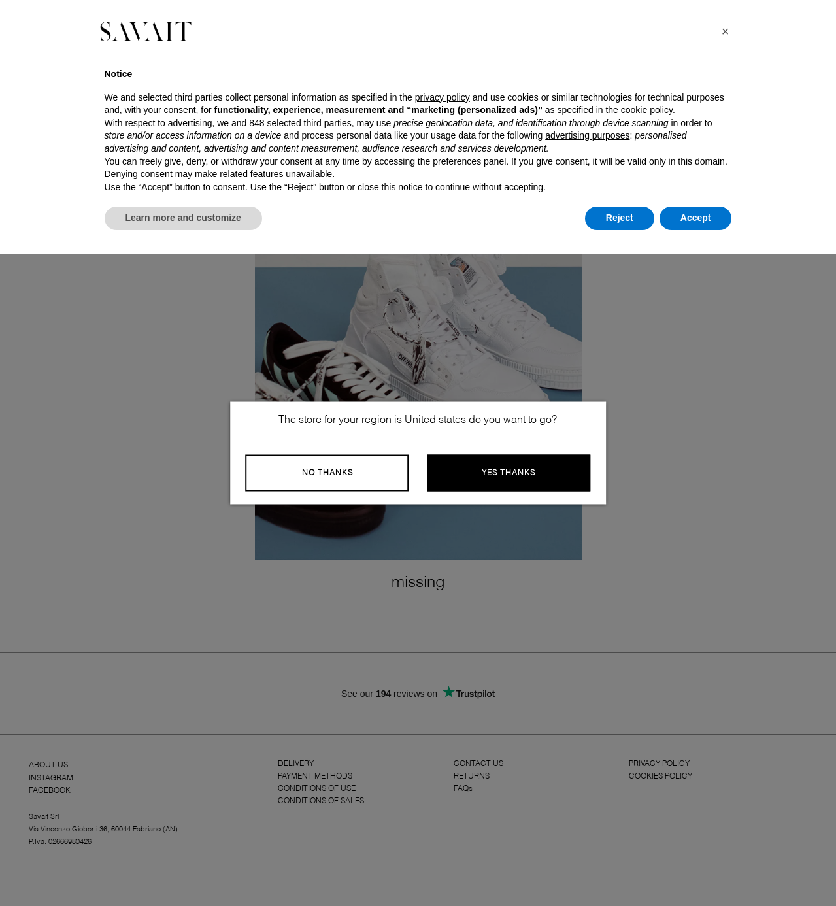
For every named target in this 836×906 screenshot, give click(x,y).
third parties (328, 123)
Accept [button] (695, 217)
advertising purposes (587, 135)
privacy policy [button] (442, 97)
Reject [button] (619, 217)
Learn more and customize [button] (183, 217)
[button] (725, 31)
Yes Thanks (508, 473)
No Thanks (327, 473)
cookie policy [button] (647, 110)
